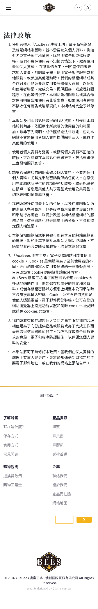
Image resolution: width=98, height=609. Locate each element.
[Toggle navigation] (9, 8)
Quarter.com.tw (62, 588)
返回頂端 (49, 395)
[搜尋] (64, 519)
